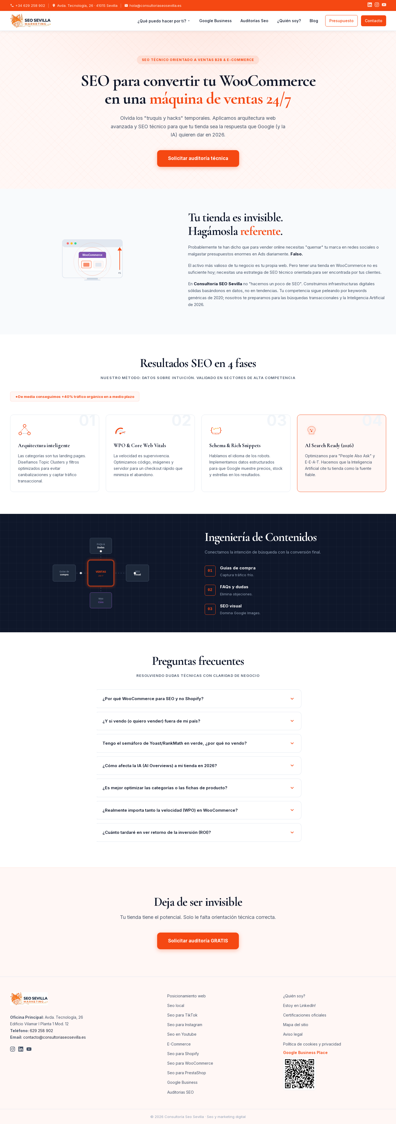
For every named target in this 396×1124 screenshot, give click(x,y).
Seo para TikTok (182, 1015)
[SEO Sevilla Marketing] (29, 998)
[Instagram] (377, 5)
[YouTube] (384, 5)
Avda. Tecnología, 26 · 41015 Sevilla (85, 5)
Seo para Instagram (184, 1024)
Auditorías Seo (254, 20)
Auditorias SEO (180, 1092)
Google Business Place (305, 1052)
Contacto (373, 20)
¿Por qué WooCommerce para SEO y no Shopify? (198, 698)
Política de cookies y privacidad (312, 1044)
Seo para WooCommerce (190, 1063)
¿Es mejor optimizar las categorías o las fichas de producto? (198, 787)
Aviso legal (293, 1034)
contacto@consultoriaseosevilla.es (54, 1037)
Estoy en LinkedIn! (299, 1005)
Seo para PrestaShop (186, 1072)
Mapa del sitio (295, 1024)
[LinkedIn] (370, 5)
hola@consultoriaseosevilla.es (152, 5)
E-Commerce (179, 1044)
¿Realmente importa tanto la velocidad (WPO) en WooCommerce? (198, 810)
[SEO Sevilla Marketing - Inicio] (30, 21)
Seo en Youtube (181, 1034)
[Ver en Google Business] (334, 1073)
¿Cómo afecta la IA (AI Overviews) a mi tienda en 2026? (198, 765)
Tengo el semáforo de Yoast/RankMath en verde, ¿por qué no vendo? (198, 743)
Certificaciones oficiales (304, 1015)
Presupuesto (341, 20)
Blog (314, 20)
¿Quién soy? (289, 20)
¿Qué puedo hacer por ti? (163, 21)
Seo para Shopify (183, 1053)
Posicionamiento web (186, 996)
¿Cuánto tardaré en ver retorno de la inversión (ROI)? (198, 832)
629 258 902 (41, 1030)
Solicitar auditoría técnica (198, 158)
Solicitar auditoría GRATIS (198, 941)
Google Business (215, 20)
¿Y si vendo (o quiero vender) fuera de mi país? (198, 721)
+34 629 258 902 (27, 5)
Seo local (175, 1005)
